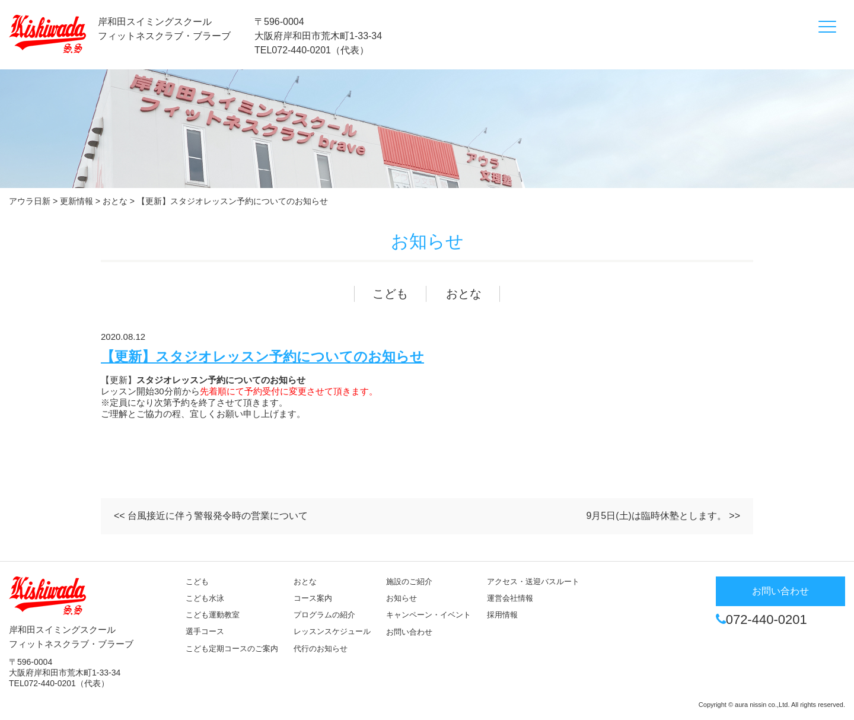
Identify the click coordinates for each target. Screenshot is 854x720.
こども (390, 293)
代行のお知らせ (321, 648)
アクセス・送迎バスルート (533, 581)
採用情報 (502, 614)
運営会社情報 (510, 598)
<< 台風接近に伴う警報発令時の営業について (211, 516)
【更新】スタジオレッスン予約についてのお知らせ (262, 356)
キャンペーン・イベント (428, 614)
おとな (464, 293)
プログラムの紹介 (324, 614)
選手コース (205, 631)
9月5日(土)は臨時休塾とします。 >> (663, 516)
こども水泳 (205, 598)
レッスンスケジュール (332, 631)
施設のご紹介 (409, 581)
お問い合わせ (409, 631)
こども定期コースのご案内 (232, 648)
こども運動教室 (213, 614)
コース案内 (313, 598)
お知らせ (401, 598)
